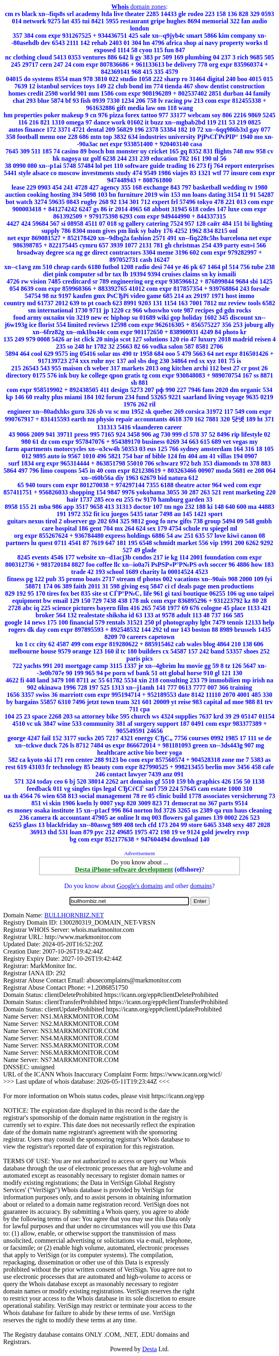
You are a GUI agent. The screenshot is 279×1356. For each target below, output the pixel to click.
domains (201, 885)
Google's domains (139, 885)
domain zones (138, 6)
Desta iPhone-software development (124, 869)
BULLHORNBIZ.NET (74, 915)
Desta (149, 1349)
